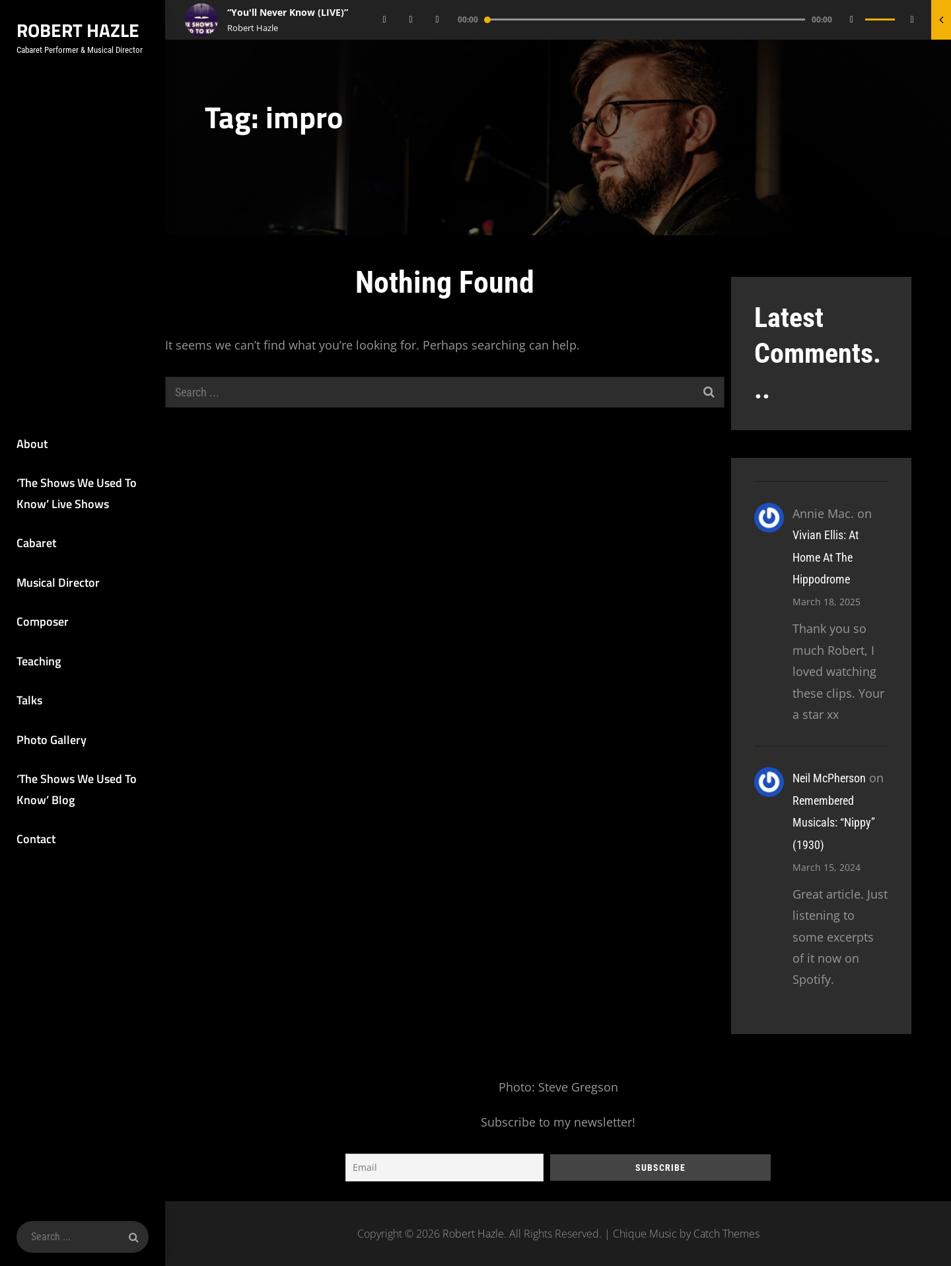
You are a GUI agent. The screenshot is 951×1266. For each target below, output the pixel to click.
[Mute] (852, 20)
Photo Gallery (52, 740)
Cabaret (36, 543)
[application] (652, 20)
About (32, 444)
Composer (43, 621)
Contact (36, 839)
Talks (29, 700)
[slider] (645, 19)
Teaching (39, 661)
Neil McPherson (829, 778)
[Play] (411, 20)
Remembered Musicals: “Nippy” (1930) (833, 823)
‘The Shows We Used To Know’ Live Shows (77, 493)
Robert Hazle (78, 30)
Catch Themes (726, 1233)
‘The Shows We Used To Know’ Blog (77, 789)
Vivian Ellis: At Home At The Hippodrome (825, 557)
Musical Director (58, 582)
